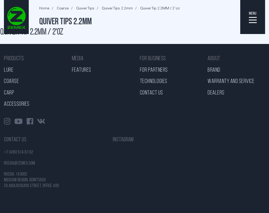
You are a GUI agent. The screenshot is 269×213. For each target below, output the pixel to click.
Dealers (216, 93)
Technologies (153, 82)
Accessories (17, 104)
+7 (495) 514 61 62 (18, 152)
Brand (214, 70)
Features (81, 70)
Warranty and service (231, 82)
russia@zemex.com (19, 163)
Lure (8, 70)
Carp (9, 93)
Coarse (11, 82)
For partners (154, 70)
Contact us (151, 93)
